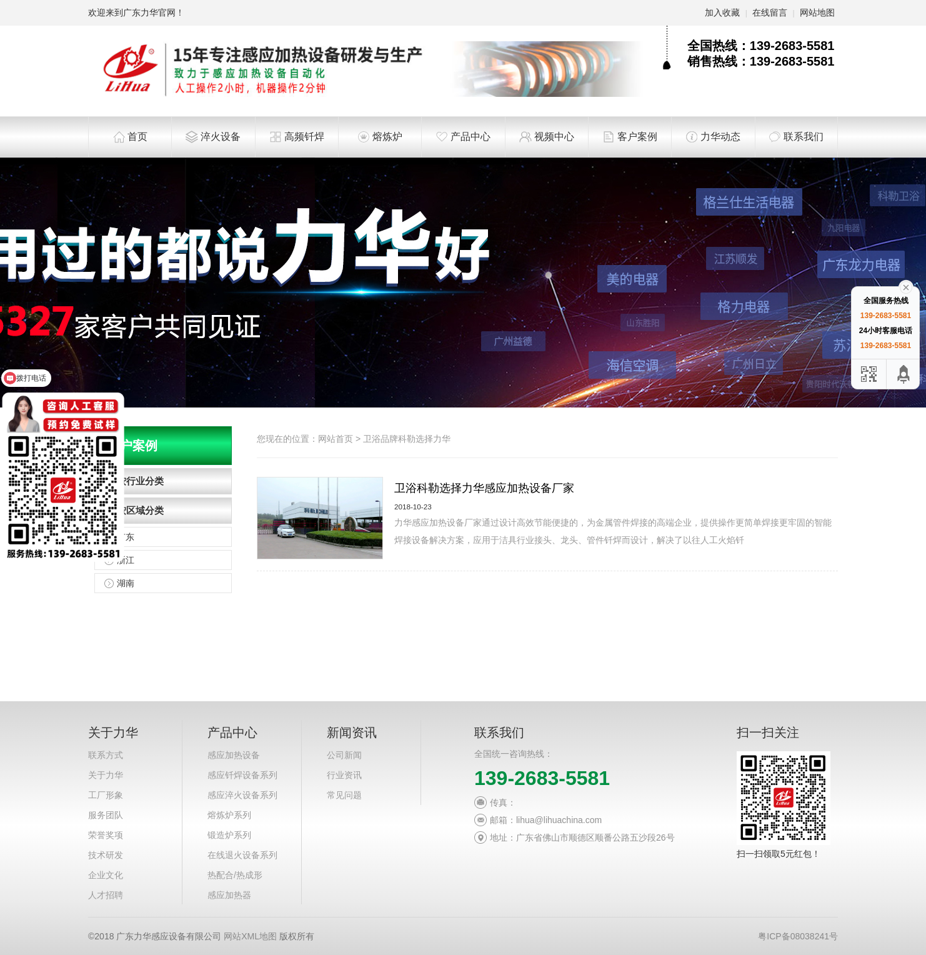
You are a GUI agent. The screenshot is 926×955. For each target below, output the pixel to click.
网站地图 (817, 13)
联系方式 (105, 755)
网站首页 (335, 439)
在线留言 (769, 13)
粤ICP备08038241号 (798, 936)
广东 (125, 537)
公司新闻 (344, 755)
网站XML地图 (250, 936)
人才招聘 (105, 895)
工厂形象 (105, 795)
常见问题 (344, 795)
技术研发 (105, 855)
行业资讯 (344, 775)
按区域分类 (140, 510)
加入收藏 (722, 13)
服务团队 (105, 815)
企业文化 (105, 875)
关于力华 (105, 775)
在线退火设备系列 (242, 855)
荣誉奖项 (105, 835)
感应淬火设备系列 (242, 795)
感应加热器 (229, 895)
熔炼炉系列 (229, 815)
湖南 (125, 583)
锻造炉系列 (229, 835)
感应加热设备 (233, 755)
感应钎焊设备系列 (242, 775)
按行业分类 (140, 481)
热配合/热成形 (234, 875)
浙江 (125, 560)
